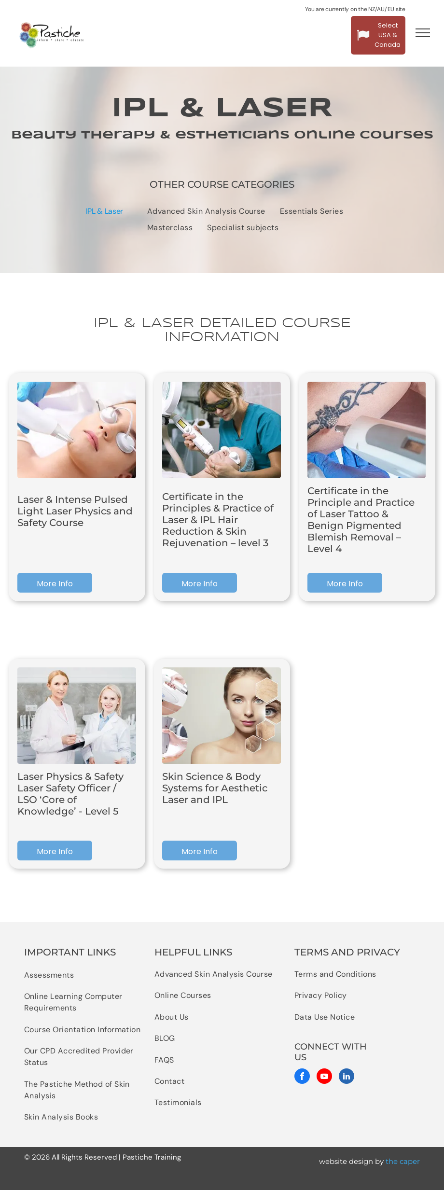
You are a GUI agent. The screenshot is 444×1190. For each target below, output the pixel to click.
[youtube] (324, 1077)
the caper (403, 1161)
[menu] (422, 32)
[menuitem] (206, 211)
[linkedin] (346, 1077)
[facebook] (302, 1077)
